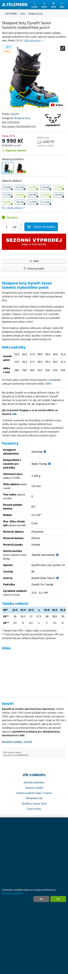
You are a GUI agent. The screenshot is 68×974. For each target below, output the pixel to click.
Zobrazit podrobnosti (12, 893)
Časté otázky (34, 808)
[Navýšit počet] (20, 224)
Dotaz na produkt (34, 268)
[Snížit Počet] (20, 229)
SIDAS (48, 383)
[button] (44, 5)
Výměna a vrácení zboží (34, 803)
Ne (41, 899)
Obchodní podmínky (34, 782)
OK (58, 899)
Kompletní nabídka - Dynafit (17, 741)
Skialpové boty (22, 118)
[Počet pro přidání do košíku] (6, 226)
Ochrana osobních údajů (28, 793)
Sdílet (34, 261)
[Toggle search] (35, 5)
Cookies (47, 793)
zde (14, 414)
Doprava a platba (34, 787)
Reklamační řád (34, 798)
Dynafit (15, 113)
